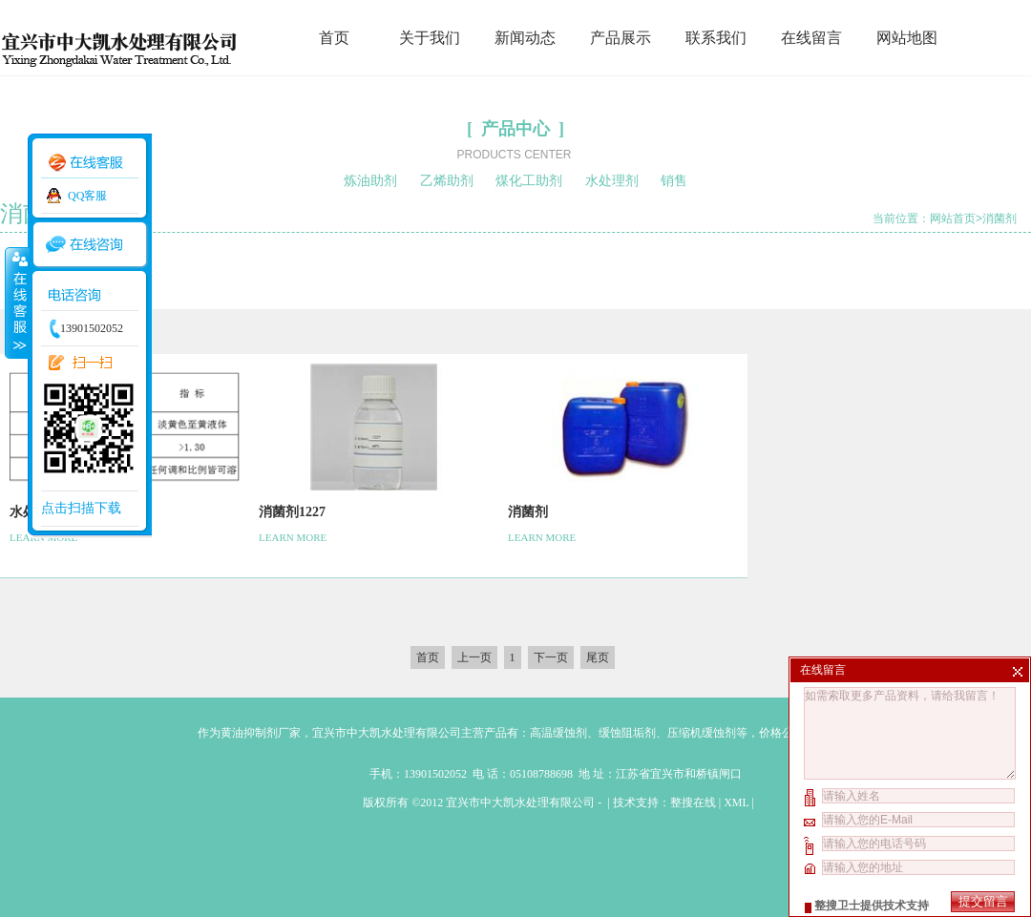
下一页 (551, 657)
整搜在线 (693, 802)
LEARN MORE (292, 537)
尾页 (597, 657)
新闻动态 (525, 38)
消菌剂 (999, 218)
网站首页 (953, 218)
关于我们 (429, 38)
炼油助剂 (370, 181)
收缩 (16, 302)
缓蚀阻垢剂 (627, 733)
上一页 (474, 657)
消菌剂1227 (292, 512)
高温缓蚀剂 (558, 733)
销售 (674, 181)
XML (736, 802)
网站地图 (906, 38)
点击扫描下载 (81, 508)
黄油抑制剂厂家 (261, 733)
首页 (334, 38)
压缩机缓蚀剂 (701, 733)
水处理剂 (612, 181)
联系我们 (716, 38)
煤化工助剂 (528, 181)
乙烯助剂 (446, 181)
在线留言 (811, 38)
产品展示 (620, 38)
